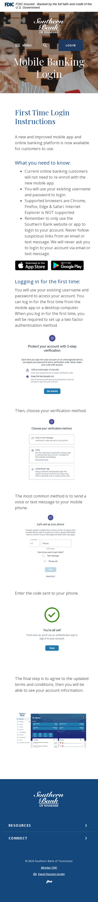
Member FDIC (49, 867)
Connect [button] (18, 838)
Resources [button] (20, 825)
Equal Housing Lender (51, 874)
